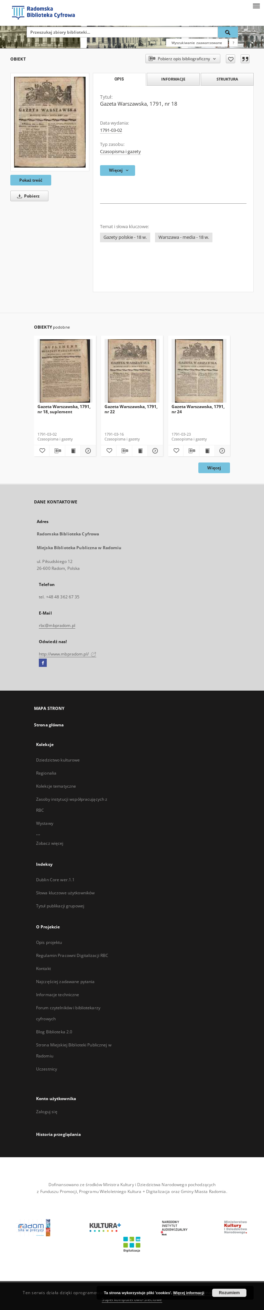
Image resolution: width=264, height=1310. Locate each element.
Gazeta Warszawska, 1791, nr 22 (130, 409)
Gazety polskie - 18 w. (125, 237)
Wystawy (44, 823)
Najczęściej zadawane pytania (65, 981)
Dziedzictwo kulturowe (58, 760)
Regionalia (46, 773)
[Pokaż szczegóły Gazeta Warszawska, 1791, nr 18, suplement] (87, 450)
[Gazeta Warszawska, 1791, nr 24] (199, 371)
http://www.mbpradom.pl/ (67, 654)
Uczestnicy (46, 1069)
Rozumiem (229, 1292)
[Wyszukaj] (228, 32)
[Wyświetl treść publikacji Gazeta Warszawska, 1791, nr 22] (139, 450)
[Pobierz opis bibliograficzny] (57, 450)
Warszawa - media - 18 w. (183, 237)
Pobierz (27, 196)
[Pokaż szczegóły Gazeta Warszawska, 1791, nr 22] (154, 450)
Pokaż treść (30, 180)
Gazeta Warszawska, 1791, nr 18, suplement (63, 409)
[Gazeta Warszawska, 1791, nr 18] (50, 122)
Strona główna (49, 725)
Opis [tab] (119, 79)
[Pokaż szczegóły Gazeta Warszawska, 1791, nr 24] (221, 450)
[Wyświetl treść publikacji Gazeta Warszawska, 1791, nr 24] (206, 450)
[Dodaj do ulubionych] (230, 58)
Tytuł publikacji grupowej (60, 906)
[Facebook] (43, 663)
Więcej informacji (188, 1293)
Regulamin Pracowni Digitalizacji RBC (72, 955)
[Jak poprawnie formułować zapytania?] (233, 43)
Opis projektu (49, 942)
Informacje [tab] (173, 79)
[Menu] (256, 5)
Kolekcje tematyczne (56, 786)
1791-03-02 (111, 130)
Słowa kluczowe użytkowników (65, 893)
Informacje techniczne (57, 995)
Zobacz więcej (50, 843)
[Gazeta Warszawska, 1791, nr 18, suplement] (65, 371)
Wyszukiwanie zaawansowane (197, 42)
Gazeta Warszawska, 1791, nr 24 (198, 409)
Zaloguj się (46, 1112)
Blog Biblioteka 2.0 (54, 1032)
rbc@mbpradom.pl (57, 625)
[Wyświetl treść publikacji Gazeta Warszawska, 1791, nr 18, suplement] (72, 450)
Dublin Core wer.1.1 (55, 880)
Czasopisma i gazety (120, 152)
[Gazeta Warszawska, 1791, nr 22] (132, 371)
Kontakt (43, 968)
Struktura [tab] (227, 79)
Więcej (214, 468)
